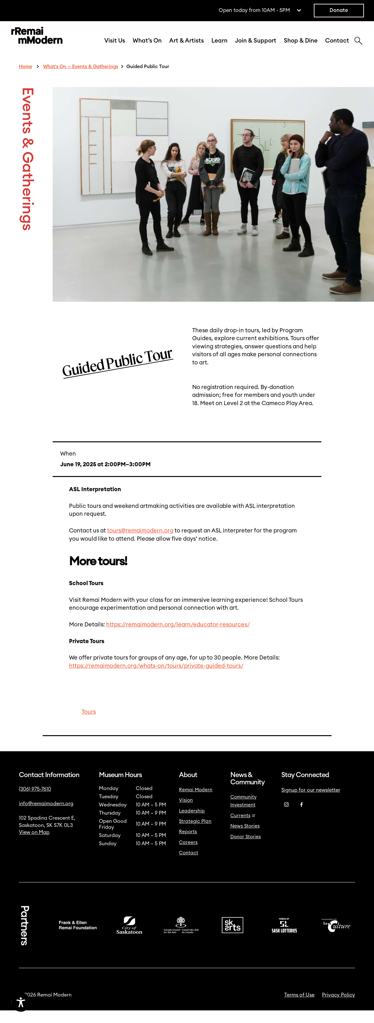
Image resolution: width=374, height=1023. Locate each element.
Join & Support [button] (255, 47)
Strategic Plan (195, 834)
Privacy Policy (338, 1007)
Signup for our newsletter (310, 802)
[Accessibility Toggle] (50, 1002)
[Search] (358, 48)
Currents (242, 828)
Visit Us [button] (114, 47)
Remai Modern (195, 802)
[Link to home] (37, 43)
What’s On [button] (147, 47)
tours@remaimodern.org (140, 543)
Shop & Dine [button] (301, 47)
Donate (339, 10)
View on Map (34, 844)
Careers (188, 855)
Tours (89, 725)
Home (25, 79)
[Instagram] (286, 817)
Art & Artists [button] (186, 47)
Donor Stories (245, 849)
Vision (186, 813)
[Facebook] (301, 817)
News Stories (245, 838)
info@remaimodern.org (46, 816)
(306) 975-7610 (35, 801)
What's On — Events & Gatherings (80, 79)
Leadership (192, 823)
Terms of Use (299, 1007)
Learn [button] (219, 47)
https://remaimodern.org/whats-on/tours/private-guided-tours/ (156, 679)
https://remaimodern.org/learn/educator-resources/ (178, 637)
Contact (337, 47)
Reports (188, 844)
